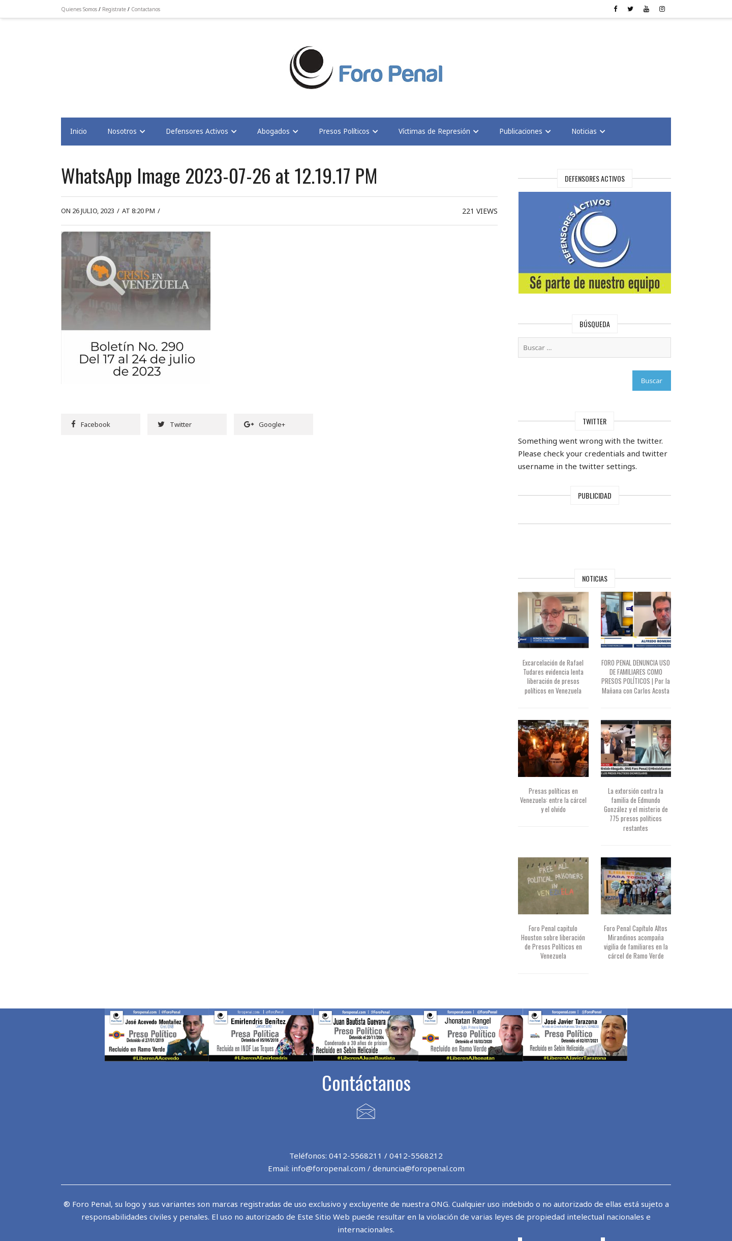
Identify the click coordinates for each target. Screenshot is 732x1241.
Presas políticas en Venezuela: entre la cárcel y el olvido (553, 800)
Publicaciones (520, 131)
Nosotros (122, 131)
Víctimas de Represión (434, 131)
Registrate (114, 9)
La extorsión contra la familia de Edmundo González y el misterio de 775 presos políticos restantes (636, 809)
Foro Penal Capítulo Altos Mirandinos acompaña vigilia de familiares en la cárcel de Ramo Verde (636, 942)
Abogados (273, 131)
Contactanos (145, 9)
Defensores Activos (197, 131)
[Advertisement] (142, 61)
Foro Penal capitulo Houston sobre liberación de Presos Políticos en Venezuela (553, 942)
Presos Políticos (344, 131)
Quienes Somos (79, 9)
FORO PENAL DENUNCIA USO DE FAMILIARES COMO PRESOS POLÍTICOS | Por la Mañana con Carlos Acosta (635, 676)
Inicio (78, 131)
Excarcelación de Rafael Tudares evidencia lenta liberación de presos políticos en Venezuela (553, 676)
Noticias (584, 131)
